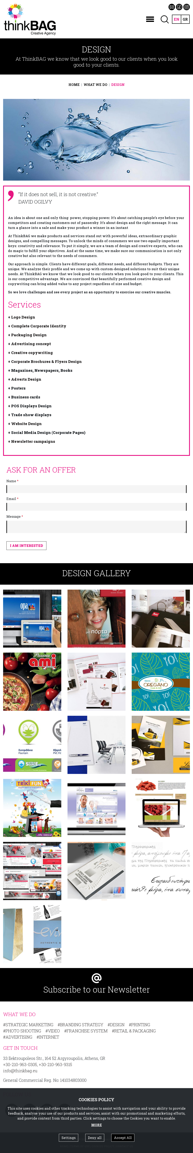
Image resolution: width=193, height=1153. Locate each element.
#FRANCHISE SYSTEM (86, 1030)
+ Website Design (25, 423)
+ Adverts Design (24, 379)
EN (176, 19)
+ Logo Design (21, 317)
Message (14, 516)
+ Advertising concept (29, 343)
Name (12, 481)
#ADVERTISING (17, 1037)
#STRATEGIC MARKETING (28, 1024)
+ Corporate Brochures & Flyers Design (45, 361)
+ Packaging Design (27, 334)
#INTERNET (48, 1037)
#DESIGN (116, 1024)
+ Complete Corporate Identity (37, 326)
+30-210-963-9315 (55, 1064)
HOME (74, 84)
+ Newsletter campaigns (31, 441)
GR (185, 19)
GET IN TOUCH (20, 1048)
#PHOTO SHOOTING (22, 1030)
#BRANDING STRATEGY (80, 1024)
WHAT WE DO (95, 84)
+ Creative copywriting (30, 352)
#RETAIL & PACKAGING (134, 1030)
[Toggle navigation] (149, 19)
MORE (96, 1125)
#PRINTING (139, 1024)
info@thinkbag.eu (20, 1070)
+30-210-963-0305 (20, 1064)
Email (12, 499)
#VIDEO (52, 1030)
